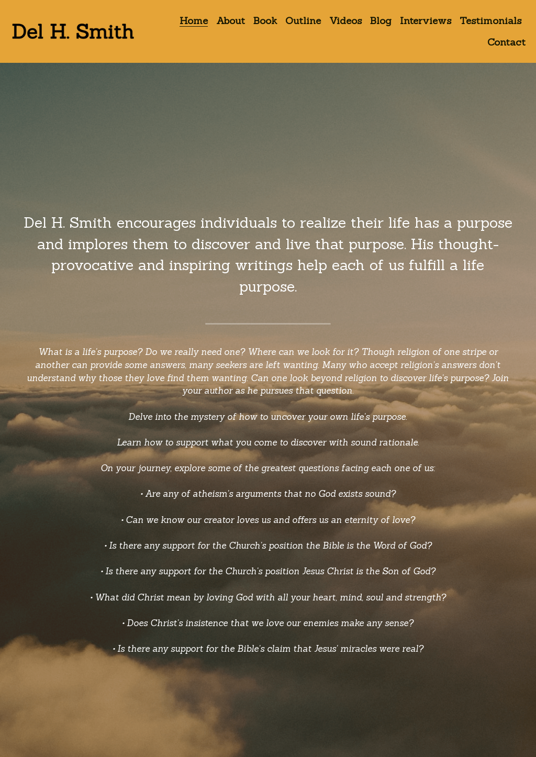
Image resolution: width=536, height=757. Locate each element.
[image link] (73, 30)
